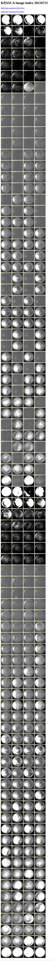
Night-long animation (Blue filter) (13, 8)
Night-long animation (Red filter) (12, 12)
